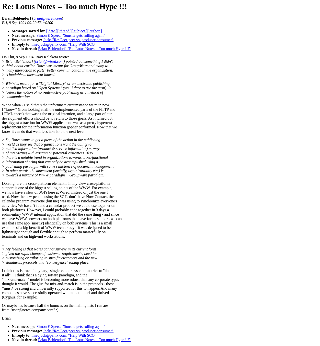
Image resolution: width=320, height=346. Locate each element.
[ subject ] (79, 31)
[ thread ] (64, 31)
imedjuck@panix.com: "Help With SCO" (64, 44)
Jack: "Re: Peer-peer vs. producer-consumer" (78, 40)
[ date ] (51, 31)
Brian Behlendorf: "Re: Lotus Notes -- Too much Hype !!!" (84, 49)
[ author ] (94, 31)
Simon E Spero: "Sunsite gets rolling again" (70, 35)
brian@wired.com (49, 61)
